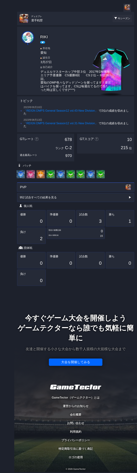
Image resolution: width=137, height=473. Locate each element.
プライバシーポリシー (75, 440)
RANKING (7, 69)
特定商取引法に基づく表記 (76, 448)
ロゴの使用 (75, 457)
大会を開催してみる (75, 362)
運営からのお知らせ (75, 406)
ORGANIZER (7, 54)
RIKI (44, 37)
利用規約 (75, 431)
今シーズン (124, 18)
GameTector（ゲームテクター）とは (76, 397)
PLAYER (7, 40)
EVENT (7, 83)
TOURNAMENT (7, 25)
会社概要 (75, 414)
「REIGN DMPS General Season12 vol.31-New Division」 (61, 123)
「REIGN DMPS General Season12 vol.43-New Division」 (61, 110)
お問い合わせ (75, 423)
